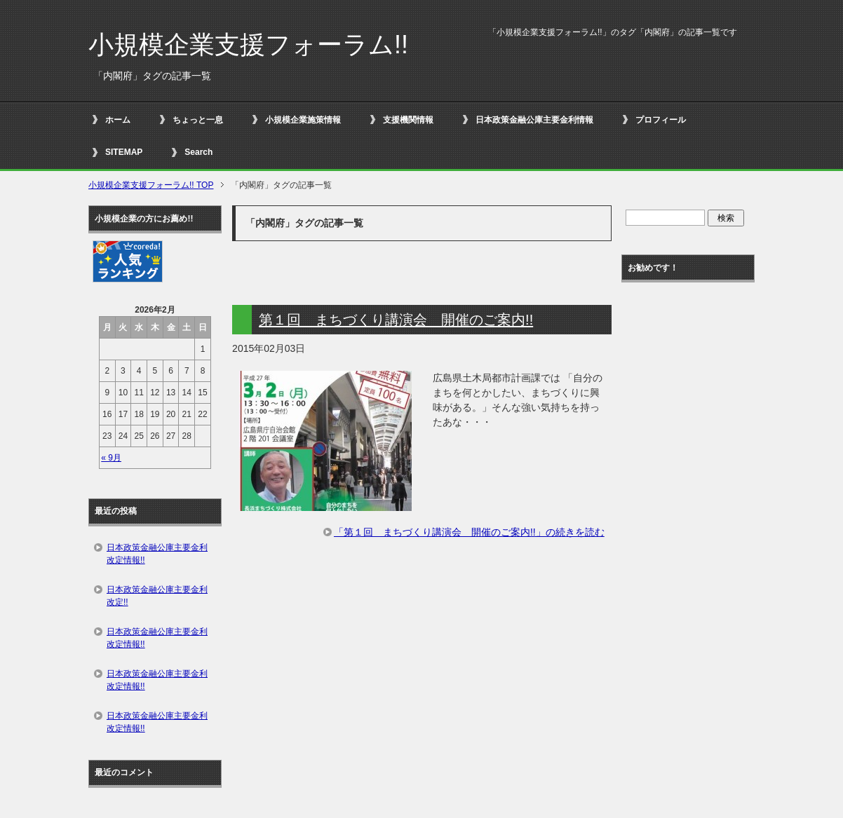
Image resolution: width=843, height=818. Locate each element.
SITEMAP (123, 152)
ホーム (117, 120)
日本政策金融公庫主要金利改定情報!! (157, 554)
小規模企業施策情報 (303, 120)
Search (198, 152)
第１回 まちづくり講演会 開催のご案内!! (396, 319)
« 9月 (111, 458)
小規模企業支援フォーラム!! (248, 44)
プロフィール (660, 120)
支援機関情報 (408, 120)
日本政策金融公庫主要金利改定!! (157, 596)
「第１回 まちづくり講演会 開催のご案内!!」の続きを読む (469, 532)
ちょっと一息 (198, 120)
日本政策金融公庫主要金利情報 (534, 120)
